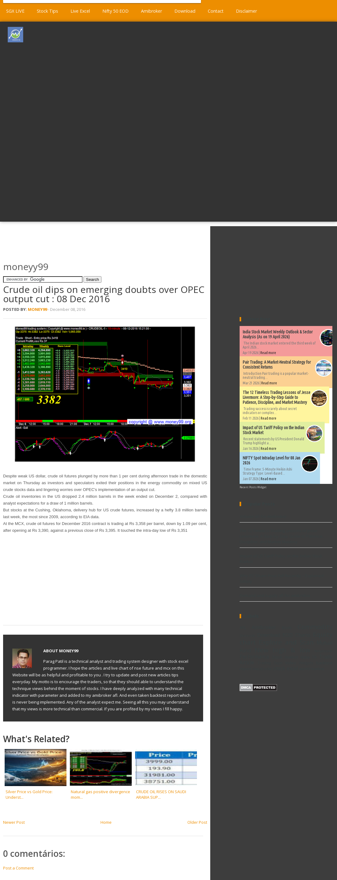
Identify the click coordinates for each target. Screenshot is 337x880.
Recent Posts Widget (253, 487)
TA (314, 657)
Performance (254, 656)
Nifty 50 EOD (115, 11)
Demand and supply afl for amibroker (275, 595)
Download (184, 11)
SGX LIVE (15, 11)
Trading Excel (270, 662)
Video (290, 663)
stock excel (285, 668)
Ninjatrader (323, 651)
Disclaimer (246, 11)
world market (311, 668)
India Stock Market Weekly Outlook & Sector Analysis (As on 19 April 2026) (278, 334)
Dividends (247, 635)
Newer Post (14, 822)
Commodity (314, 626)
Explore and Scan (286, 642)
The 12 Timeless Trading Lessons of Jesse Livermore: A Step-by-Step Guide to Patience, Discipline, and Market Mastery (276, 397)
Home (106, 822)
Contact (216, 11)
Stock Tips (47, 11)
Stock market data (290, 657)
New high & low (282, 649)
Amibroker (151, 11)
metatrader (262, 668)
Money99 (37, 309)
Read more (268, 353)
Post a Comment (18, 868)
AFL (243, 627)
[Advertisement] (187, 121)
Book (287, 627)
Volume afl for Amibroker (263, 516)
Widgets (306, 662)
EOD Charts (296, 635)
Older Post (197, 822)
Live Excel (80, 11)
